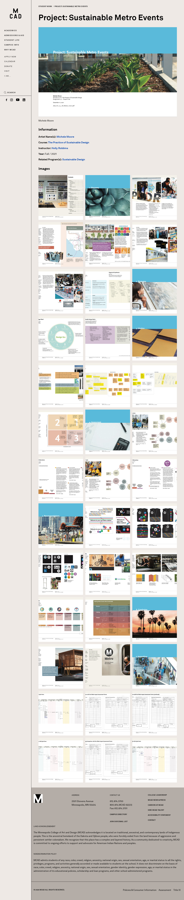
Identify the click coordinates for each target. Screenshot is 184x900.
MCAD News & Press (157, 800)
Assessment (165, 890)
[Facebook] (6, 100)
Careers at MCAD (156, 805)
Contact (152, 820)
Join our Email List (119, 821)
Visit (6, 71)
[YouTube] (18, 100)
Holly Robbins (60, 148)
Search (11, 92)
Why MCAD (10, 50)
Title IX (177, 890)
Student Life (12, 40)
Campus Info (11, 45)
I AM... (7, 76)
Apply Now (10, 57)
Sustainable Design (73, 159)
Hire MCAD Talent (156, 810)
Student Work (45, 6)
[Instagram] (11, 100)
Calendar (9, 61)
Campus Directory (118, 814)
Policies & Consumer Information (139, 890)
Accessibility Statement (159, 815)
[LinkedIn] (24, 100)
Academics (10, 30)
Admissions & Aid (14, 35)
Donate (8, 66)
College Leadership (157, 795)
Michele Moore (65, 136)
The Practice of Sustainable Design (68, 142)
